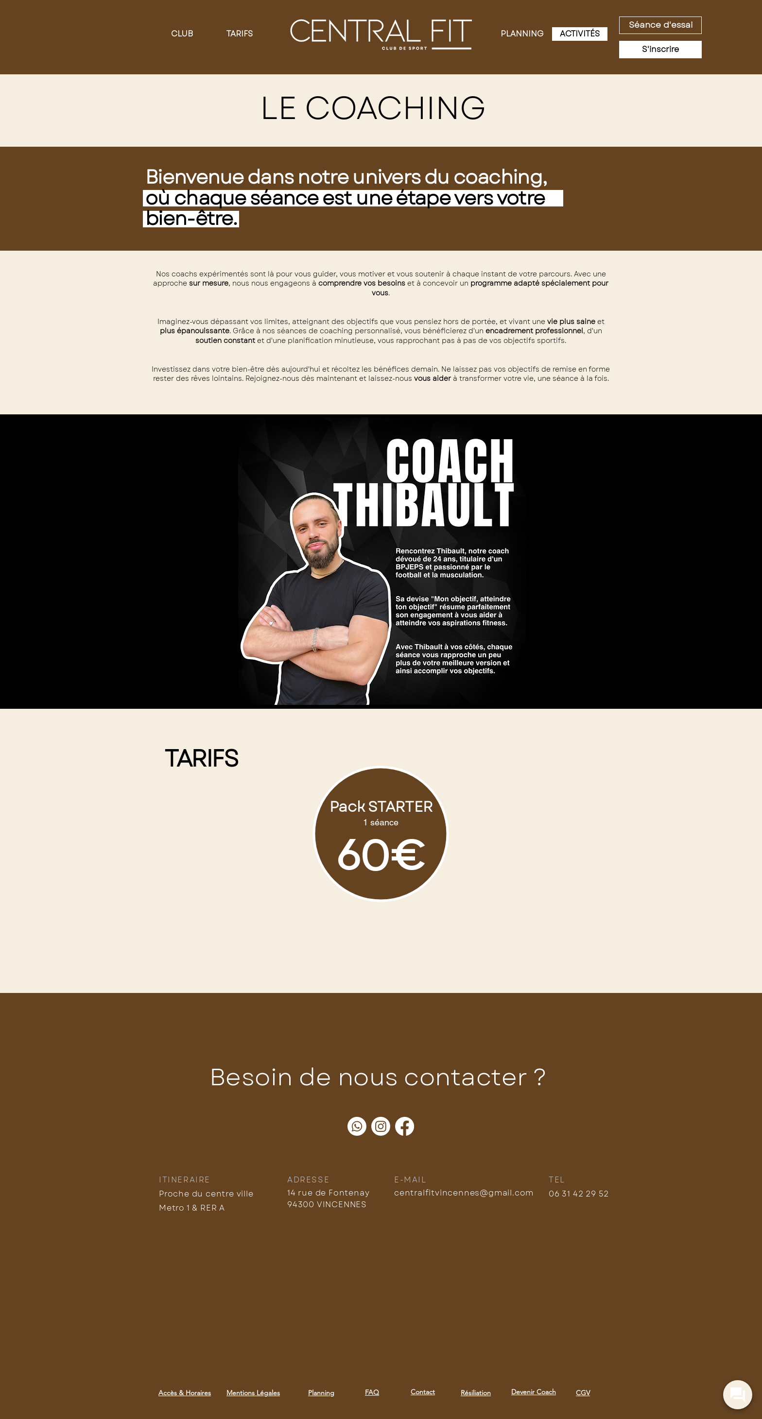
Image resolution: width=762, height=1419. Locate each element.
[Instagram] (380, 1126)
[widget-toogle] (737, 1394)
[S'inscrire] (660, 49)
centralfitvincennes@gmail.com (464, 1192)
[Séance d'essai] (660, 25)
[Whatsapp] (356, 1126)
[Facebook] (404, 1126)
